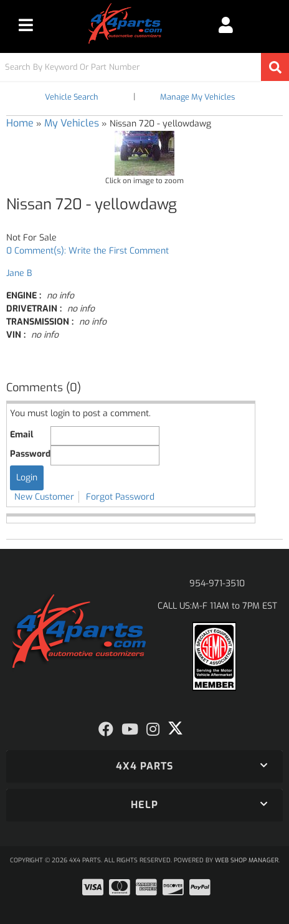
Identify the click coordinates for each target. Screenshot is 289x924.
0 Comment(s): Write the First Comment (87, 251)
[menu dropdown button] (26, 25)
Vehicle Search (71, 97)
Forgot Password (120, 497)
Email (21, 435)
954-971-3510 (217, 583)
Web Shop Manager (246, 860)
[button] (144, 67)
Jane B (19, 273)
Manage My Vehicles (197, 97)
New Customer (44, 497)
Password (30, 454)
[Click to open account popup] (226, 25)
